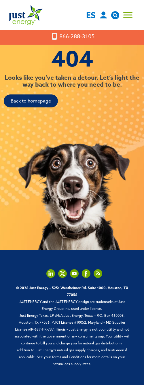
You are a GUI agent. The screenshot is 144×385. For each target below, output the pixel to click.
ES (91, 16)
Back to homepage (31, 101)
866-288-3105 (76, 37)
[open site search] (115, 18)
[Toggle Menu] (127, 15)
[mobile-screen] (54, 36)
